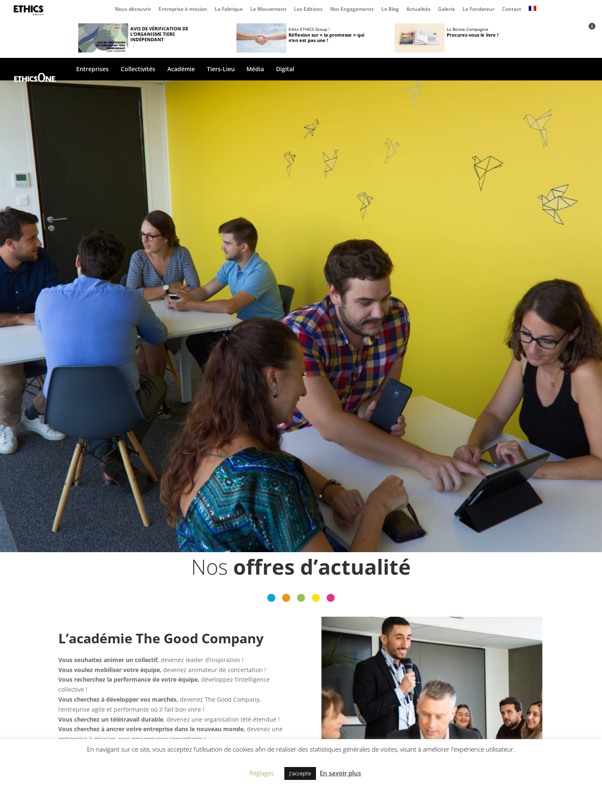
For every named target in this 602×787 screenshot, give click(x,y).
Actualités (418, 9)
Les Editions (308, 9)
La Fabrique (229, 9)
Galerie (446, 9)
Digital (285, 69)
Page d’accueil (30, 10)
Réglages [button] (261, 773)
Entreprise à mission (183, 9)
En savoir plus (340, 773)
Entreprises (92, 69)
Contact (511, 9)
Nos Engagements (352, 9)
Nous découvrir (133, 9)
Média (255, 69)
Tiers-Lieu (221, 69)
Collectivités (138, 69)
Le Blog (390, 9)
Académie (181, 69)
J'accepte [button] (300, 773)
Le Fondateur (479, 9)
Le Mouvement (268, 9)
